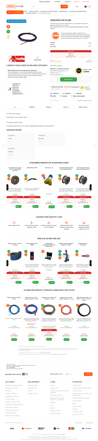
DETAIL (14, 339)
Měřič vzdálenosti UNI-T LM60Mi (32, 244)
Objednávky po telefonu (12, 396)
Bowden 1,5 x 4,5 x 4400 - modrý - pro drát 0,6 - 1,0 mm (31, 298)
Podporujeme (54, 388)
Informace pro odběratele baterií (14, 404)
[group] (15, 187)
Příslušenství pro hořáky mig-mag (77, 11)
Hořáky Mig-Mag (63, 11)
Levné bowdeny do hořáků (24, 350)
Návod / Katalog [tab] (83, 107)
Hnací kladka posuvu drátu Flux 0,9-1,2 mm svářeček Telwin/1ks (15, 169)
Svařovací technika (34, 11)
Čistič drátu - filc (49, 168)
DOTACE (30, 391)
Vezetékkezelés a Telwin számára (59, 354)
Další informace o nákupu (12, 415)
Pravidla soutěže (10, 399)
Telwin (89, 43)
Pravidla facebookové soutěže (13, 385)
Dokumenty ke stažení (11, 388)
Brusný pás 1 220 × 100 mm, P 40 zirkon (15, 244)
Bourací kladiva (77, 400)
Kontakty (67, 1)
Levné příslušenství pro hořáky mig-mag (68, 348)
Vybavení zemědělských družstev (82, 388)
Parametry (32, 107)
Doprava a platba (33, 393)
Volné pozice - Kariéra (56, 395)
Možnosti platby (32, 385)
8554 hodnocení (75, 87)
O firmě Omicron (77, 391)
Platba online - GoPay (11, 407)
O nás (51, 405)
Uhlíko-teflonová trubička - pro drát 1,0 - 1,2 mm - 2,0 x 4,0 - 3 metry (84, 299)
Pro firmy (57, 1)
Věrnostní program (44, 1)
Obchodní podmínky (11, 393)
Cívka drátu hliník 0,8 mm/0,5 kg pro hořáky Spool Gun (66, 168)
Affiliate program (55, 410)
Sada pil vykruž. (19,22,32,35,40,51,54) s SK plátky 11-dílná (49, 245)
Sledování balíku (32, 388)
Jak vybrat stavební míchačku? (81, 398)
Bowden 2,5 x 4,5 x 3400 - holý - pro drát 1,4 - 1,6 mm (49, 298)
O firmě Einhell (77, 385)
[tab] (49, 107)
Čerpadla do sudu (78, 412)
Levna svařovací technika (24, 348)
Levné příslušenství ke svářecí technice (39, 348)
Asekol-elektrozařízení (11, 410)
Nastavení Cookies (10, 413)
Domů (25, 11)
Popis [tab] (15, 107)
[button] (3, 146)
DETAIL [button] (52, 206)
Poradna (52, 385)
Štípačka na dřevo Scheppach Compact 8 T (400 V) (66, 244)
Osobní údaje (89, 422)
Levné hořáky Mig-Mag (54, 348)
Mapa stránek (79, 422)
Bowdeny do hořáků (31, 13)
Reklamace (8, 391)
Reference (53, 402)
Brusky (75, 403)
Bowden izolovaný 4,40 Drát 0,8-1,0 (14, 298)
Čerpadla (75, 409)
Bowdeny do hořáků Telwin (84, 100)
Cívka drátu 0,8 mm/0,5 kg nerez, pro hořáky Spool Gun (83, 168)
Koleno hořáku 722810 (32, 168)
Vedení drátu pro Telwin (45, 352)
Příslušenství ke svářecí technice (49, 11)
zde (64, 434)
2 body (86, 71)
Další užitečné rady (78, 414)
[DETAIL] (44, 206)
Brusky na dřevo (77, 406)
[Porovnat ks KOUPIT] (11, 206)
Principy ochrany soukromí (13, 402)
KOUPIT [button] (19, 206)
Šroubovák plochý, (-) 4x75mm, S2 (83, 244)
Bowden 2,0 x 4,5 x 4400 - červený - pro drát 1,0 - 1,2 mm (66, 298)
